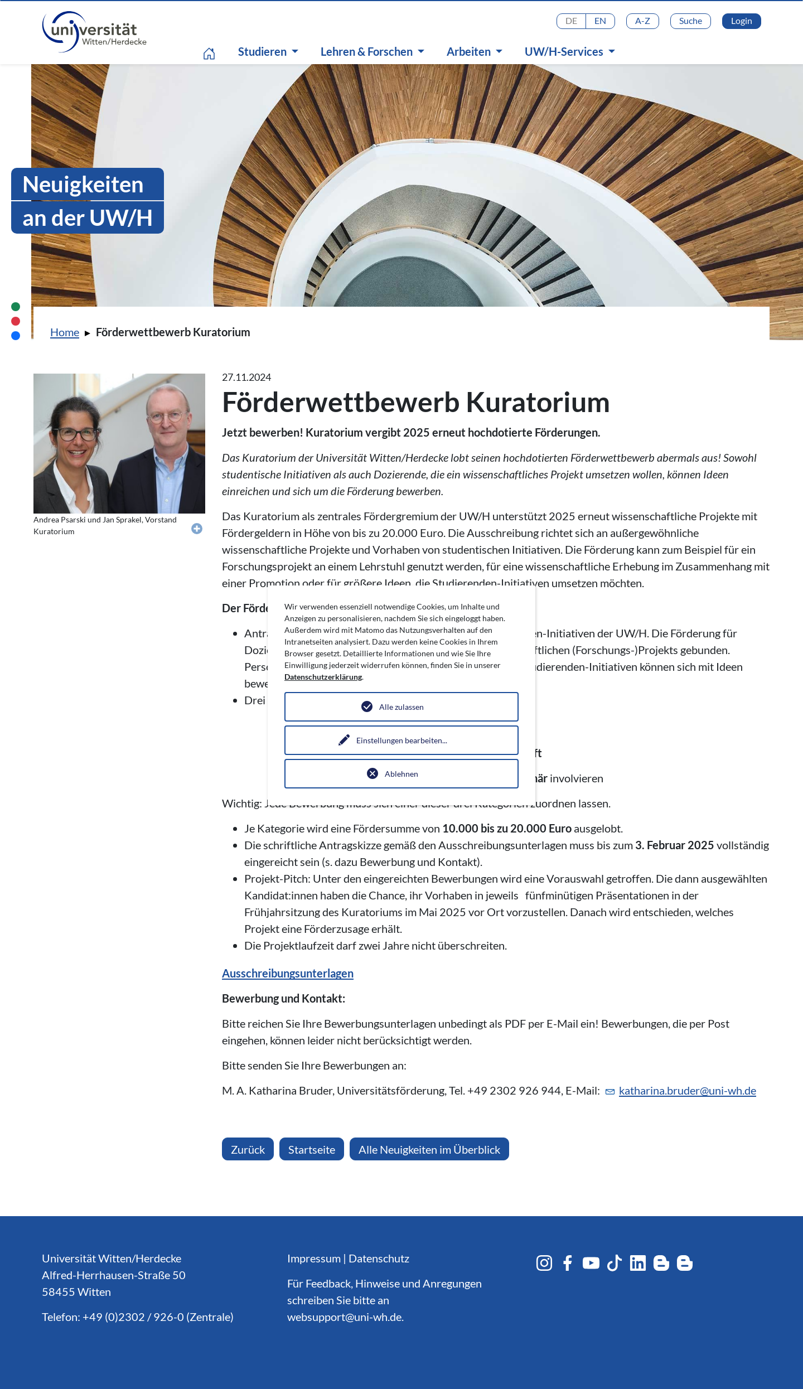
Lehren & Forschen (368, 51)
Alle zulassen (401, 707)
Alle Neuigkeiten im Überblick (429, 1149)
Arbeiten (470, 51)
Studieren (263, 51)
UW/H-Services (565, 51)
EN (600, 20)
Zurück (248, 1149)
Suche (690, 20)
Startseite (311, 1149)
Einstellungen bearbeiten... (401, 740)
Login (741, 20)
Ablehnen (401, 773)
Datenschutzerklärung (323, 676)
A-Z (642, 20)
